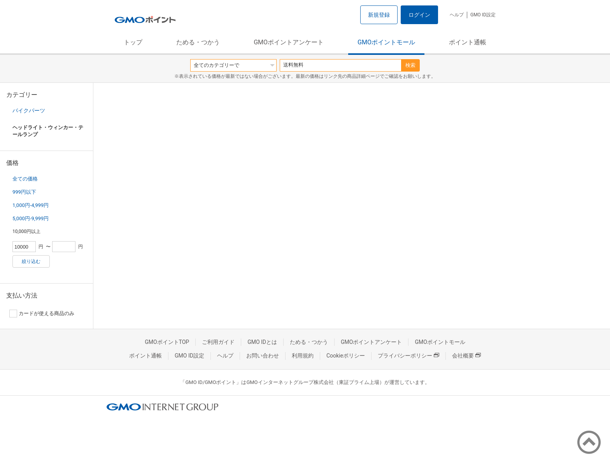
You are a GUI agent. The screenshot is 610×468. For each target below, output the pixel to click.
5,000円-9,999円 (30, 218)
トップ (133, 42)
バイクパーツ (28, 110)
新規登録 (379, 15)
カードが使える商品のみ (41, 313)
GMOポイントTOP (167, 342)
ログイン (419, 15)
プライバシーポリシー (408, 355)
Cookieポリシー (345, 355)
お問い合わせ (262, 355)
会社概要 (466, 355)
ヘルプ (457, 15)
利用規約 (303, 355)
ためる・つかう (198, 42)
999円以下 (24, 192)
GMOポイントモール (386, 42)
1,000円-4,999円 (30, 205)
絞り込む (31, 261)
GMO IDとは (262, 342)
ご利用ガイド (218, 342)
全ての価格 (25, 179)
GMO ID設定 (483, 15)
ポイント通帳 (467, 42)
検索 (410, 65)
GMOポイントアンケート (289, 42)
